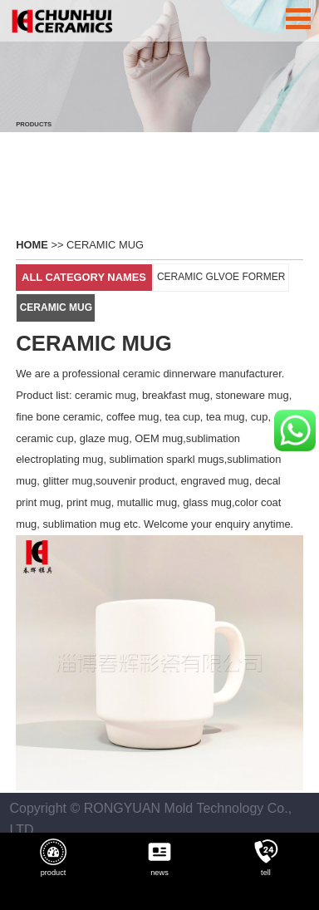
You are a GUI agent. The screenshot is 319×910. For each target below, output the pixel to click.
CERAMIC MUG (105, 241)
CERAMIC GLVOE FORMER (221, 273)
